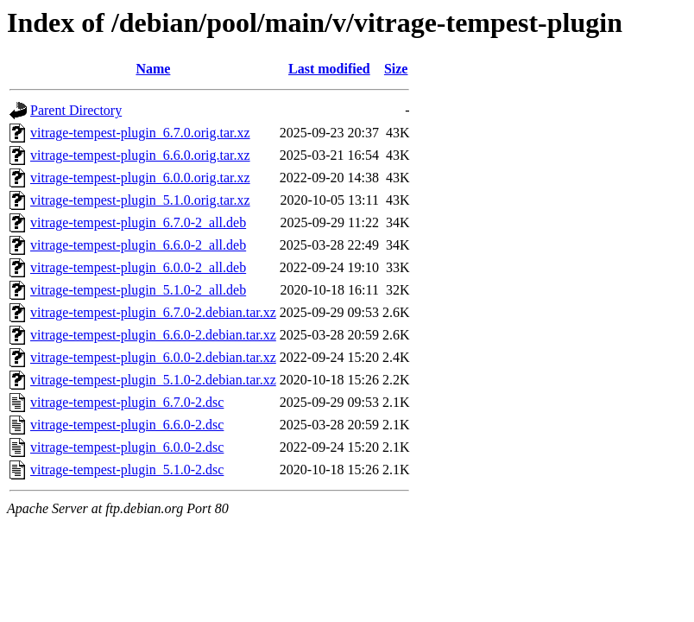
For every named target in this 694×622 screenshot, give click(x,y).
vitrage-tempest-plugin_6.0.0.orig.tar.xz (140, 177)
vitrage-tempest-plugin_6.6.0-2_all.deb (138, 245)
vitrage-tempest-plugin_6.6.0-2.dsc (127, 424)
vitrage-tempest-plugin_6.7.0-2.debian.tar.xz (153, 312)
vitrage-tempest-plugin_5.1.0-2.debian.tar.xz (153, 379)
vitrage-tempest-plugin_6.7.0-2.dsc (127, 402)
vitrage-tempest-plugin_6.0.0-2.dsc (127, 447)
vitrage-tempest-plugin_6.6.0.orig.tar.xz (140, 155)
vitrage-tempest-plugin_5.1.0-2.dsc (127, 469)
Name (153, 68)
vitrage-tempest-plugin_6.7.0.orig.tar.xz (140, 132)
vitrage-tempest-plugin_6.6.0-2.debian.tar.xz (153, 334)
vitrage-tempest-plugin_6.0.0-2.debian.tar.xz (153, 357)
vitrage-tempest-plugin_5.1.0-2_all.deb (138, 289)
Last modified (329, 68)
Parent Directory (76, 110)
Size (396, 68)
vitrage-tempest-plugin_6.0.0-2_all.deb (138, 267)
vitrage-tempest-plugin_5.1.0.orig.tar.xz (140, 200)
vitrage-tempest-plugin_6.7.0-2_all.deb (138, 222)
